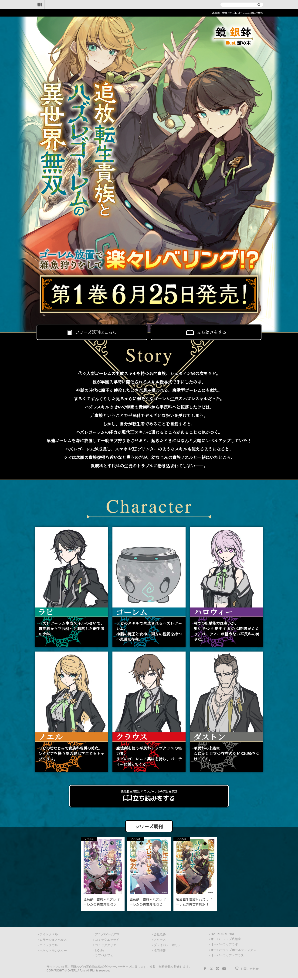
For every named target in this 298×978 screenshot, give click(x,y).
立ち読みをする (206, 332)
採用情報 (160, 950)
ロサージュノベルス (53, 939)
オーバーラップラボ (224, 944)
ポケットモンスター (53, 950)
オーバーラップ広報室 (226, 939)
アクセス (160, 939)
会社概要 (160, 934)
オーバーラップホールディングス (233, 950)
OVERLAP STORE (223, 934)
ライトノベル (49, 934)
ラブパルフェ (104, 955)
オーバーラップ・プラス (227, 955)
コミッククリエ (105, 945)
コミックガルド (50, 945)
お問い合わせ (249, 969)
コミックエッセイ (107, 939)
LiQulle (99, 950)
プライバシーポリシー (169, 945)
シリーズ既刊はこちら (92, 332)
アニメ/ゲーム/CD (107, 934)
